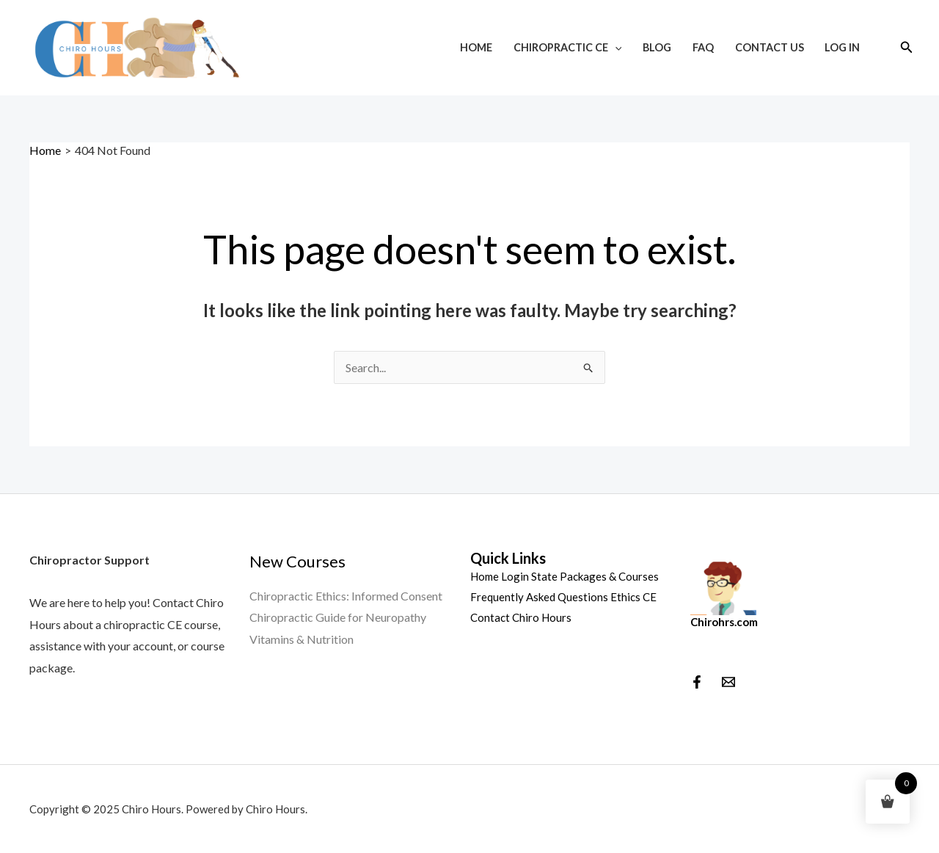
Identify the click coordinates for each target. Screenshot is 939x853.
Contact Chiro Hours (520, 617)
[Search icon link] (906, 47)
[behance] (728, 682)
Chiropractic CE (568, 47)
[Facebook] (697, 682)
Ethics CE (633, 596)
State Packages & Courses (595, 576)
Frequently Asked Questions (539, 596)
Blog (657, 47)
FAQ (703, 47)
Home (476, 47)
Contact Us (769, 47)
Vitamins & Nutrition (301, 639)
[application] (615, 47)
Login (515, 576)
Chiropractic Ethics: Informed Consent (345, 596)
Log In (842, 47)
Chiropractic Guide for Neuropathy (337, 617)
